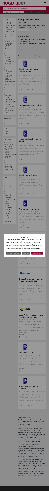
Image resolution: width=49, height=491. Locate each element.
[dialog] (24, 245)
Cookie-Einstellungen (13, 253)
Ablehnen (26, 253)
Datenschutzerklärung (35, 248)
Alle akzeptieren (37, 253)
